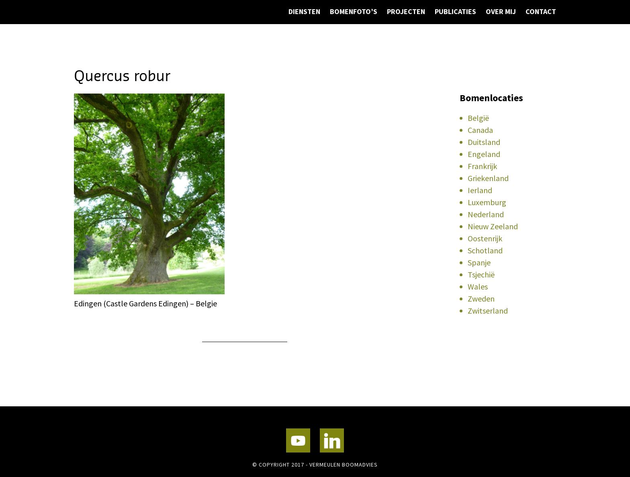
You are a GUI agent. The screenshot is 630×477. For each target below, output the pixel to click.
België (478, 118)
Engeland (484, 154)
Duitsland (484, 142)
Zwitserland (488, 311)
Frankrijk (482, 166)
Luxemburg (487, 202)
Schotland (485, 250)
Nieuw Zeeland (493, 226)
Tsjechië (481, 274)
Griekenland (488, 178)
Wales (478, 286)
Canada (480, 130)
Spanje (479, 262)
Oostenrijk (485, 238)
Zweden (481, 299)
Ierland (480, 190)
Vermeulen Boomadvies (114, 35)
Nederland (486, 214)
